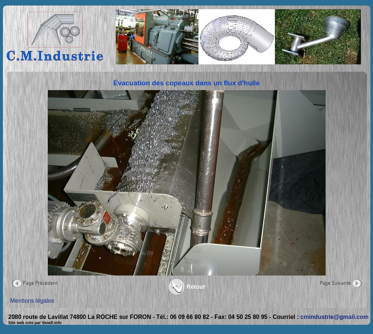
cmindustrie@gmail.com (335, 317)
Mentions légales (32, 301)
